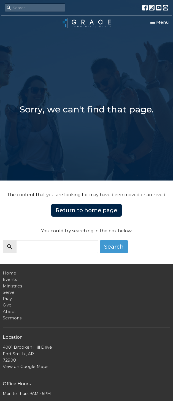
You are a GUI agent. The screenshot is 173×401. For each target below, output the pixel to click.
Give (7, 305)
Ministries (12, 286)
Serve (9, 292)
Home (9, 273)
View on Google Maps (25, 366)
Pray (7, 298)
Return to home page (86, 210)
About (9, 311)
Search (114, 246)
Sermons (12, 318)
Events (10, 279)
